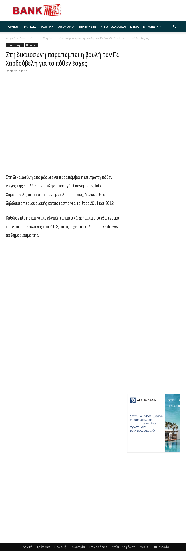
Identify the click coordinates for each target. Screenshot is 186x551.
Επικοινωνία (152, 26)
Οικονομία (66, 26)
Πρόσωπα (31, 45)
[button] (174, 27)
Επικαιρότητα (29, 38)
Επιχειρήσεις (88, 26)
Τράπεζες (29, 26)
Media (134, 26)
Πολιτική (47, 26)
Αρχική (13, 26)
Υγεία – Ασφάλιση (113, 26)
